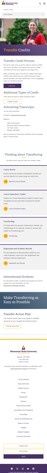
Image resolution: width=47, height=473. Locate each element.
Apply (23, 456)
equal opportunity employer (19, 368)
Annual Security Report (23, 405)
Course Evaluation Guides (17, 208)
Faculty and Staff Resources (23, 419)
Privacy (23, 392)
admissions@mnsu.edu (18, 115)
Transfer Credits (7, 9)
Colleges (23, 427)
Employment (23, 397)
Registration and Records (17, 263)
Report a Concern (23, 423)
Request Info (23, 446)
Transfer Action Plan (12, 326)
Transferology (13, 236)
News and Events (23, 384)
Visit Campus (23, 451)
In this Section (24, 14)
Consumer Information (23, 436)
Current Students (23, 379)
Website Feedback (23, 432)
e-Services (40, 78)
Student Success (23, 388)
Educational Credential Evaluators (14, 285)
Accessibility (23, 414)
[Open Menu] (44, 3)
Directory (23, 401)
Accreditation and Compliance (23, 410)
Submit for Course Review (17, 181)
